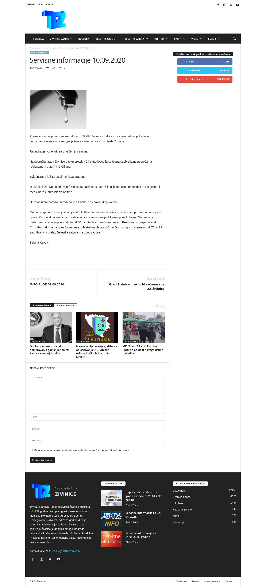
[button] (234, 39)
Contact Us (231, 581)
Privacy (195, 581)
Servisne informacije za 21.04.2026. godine (141, 535)
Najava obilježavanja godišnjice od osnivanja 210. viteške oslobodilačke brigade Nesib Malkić (96, 351)
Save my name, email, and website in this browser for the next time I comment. (82, 450)
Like (227, 61)
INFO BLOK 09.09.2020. (47, 284)
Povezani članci (42, 305)
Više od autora (65, 305)
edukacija (179, 522)
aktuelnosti (83, 341)
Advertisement (212, 581)
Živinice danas (61, 39)
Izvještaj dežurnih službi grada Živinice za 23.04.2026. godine (144, 496)
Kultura (83, 38)
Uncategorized (49, 48)
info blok (178, 503)
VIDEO (196, 39)
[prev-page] (157, 305)
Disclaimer (181, 581)
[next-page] (163, 305)
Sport (179, 39)
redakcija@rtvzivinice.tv (65, 551)
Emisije (214, 39)
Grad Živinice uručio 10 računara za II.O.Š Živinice (137, 286)
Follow (225, 70)
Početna (38, 38)
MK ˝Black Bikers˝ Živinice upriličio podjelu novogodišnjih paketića (143, 349)
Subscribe (223, 79)
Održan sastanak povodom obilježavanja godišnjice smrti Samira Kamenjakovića (49, 349)
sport (176, 515)
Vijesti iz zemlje (107, 39)
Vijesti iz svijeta (136, 39)
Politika (161, 39)
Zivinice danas (181, 496)
